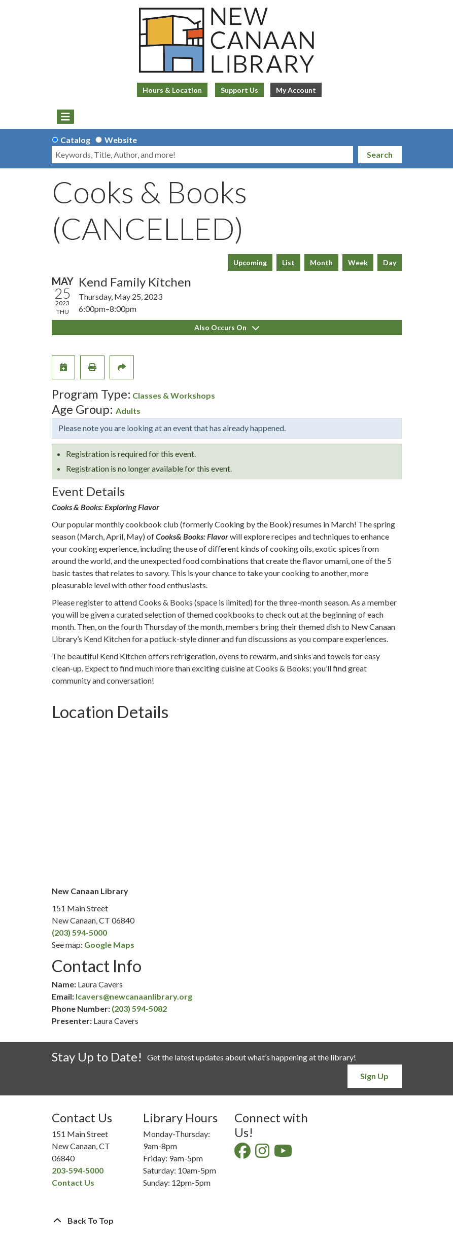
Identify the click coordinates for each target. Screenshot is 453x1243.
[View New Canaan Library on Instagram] (263, 1153)
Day (389, 262)
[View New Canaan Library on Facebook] (243, 1153)
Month (321, 262)
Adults (128, 410)
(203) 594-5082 (139, 1008)
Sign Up (374, 1076)
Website (120, 140)
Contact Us (73, 1182)
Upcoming (250, 262)
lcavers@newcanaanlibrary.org (134, 996)
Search (380, 154)
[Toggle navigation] (66, 117)
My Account (296, 90)
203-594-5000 (77, 1170)
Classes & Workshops (173, 395)
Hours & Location (172, 90)
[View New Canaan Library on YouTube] (284, 1153)
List (288, 262)
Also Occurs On (226, 327)
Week (358, 262)
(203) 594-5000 (79, 932)
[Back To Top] (227, 1220)
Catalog (75, 140)
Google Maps (109, 944)
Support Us (239, 90)
